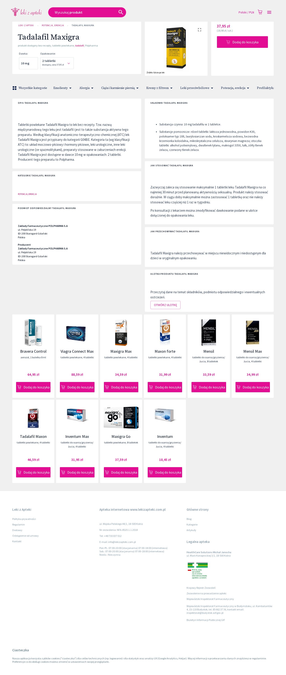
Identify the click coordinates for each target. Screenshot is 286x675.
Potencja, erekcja (53, 25)
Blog (189, 519)
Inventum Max (77, 436)
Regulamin (18, 524)
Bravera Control (33, 351)
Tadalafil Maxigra (83, 25)
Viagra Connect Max (77, 351)
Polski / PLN (246, 12)
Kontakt (16, 541)
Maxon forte (165, 351)
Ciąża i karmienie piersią (121, 88)
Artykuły (191, 530)
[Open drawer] (269, 12)
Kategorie (192, 524)
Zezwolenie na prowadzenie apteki (206, 593)
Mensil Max (252, 351)
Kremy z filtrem (160, 88)
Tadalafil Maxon (33, 436)
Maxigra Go (120, 436)
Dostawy (17, 530)
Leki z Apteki (26, 25)
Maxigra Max (121, 351)
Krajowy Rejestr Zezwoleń (201, 587)
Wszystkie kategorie (30, 88)
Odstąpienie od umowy (25, 535)
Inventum (165, 436)
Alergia (87, 88)
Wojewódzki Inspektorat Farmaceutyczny (210, 599)
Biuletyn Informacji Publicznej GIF (206, 620)
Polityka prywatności (24, 519)
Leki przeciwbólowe (197, 88)
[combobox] (111, 12)
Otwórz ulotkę (165, 305)
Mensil (208, 351)
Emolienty (63, 88)
